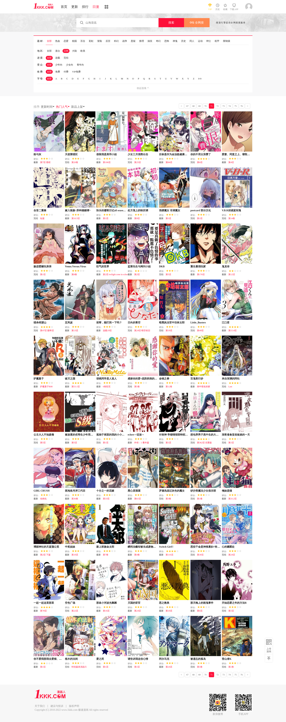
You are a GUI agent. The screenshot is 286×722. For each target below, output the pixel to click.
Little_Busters (198, 322)
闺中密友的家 (203, 386)
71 (211, 106)
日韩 (66, 50)
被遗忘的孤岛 (198, 659)
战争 (124, 41)
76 (242, 106)
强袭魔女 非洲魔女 (169, 210)
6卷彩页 (107, 386)
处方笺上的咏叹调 (138, 210)
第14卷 (231, 218)
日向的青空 (134, 322)
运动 (200, 41)
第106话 (107, 162)
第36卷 (75, 498)
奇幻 (158, 41)
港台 (57, 50)
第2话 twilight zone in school (116, 274)
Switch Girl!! (166, 546)
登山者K (226, 659)
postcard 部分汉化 (200, 210)
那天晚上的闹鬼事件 (201, 602)
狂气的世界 (102, 266)
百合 (82, 41)
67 (187, 106)
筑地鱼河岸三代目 (75, 490)
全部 (49, 41)
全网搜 (197, 22)
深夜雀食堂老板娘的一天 (236, 434)
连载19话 (107, 330)
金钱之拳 (164, 378)
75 (236, 106)
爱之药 (100, 659)
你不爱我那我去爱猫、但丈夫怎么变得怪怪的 (59, 659)
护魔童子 (39, 378)
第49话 (200, 330)
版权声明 (74, 706)
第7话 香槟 (45, 162)
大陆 (74, 50)
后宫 (108, 41)
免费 (57, 71)
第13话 (75, 330)
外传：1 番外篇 (141, 442)
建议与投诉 (57, 706)
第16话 (106, 611)
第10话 (75, 554)
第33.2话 (232, 498)
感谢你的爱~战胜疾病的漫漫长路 (146, 378)
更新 (74, 7)
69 (199, 106)
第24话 (231, 554)
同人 (192, 41)
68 (193, 106)
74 (230, 106)
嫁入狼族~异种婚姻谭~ (78, 210)
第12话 (231, 274)
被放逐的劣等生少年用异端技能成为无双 (88, 434)
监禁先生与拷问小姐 (139, 266)
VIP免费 (76, 71)
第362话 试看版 (204, 442)
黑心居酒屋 (134, 490)
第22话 (75, 611)
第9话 (137, 218)
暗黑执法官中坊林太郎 (172, 322)
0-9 (199, 78)
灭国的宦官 (134, 602)
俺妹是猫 (227, 490)
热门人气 (63, 106)
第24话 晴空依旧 (142, 330)
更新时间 (48, 106)
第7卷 (105, 554)
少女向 (69, 64)
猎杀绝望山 (40, 322)
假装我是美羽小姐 (106, 154)
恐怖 (166, 41)
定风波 (69, 322)
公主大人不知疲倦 (44, 434)
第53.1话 (76, 386)
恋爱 (66, 41)
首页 (64, 7)
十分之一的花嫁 (105, 490)
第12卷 (169, 386)
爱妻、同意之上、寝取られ (237, 154)
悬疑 (133, 41)
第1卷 (199, 498)
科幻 (116, 41)
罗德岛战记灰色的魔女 (172, 490)
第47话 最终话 (47, 330)
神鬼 (175, 41)
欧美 (82, 50)
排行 (85, 7)
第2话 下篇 (45, 554)
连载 (57, 57)
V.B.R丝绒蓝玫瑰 (231, 210)
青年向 (80, 64)
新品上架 (78, 106)
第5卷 (137, 386)
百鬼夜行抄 (196, 378)
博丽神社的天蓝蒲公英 (46, 546)
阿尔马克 (164, 659)
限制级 (226, 41)
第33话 (106, 498)
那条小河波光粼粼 (106, 602)
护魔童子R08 (46, 386)
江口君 (225, 322)
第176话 (201, 274)
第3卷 (168, 498)
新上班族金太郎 (105, 546)
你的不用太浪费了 (200, 154)
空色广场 (70, 602)
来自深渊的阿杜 (231, 378)
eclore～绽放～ (136, 434)
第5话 (168, 274)
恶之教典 (164, 602)
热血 (57, 41)
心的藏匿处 (228, 546)
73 (224, 106)
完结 (66, 57)
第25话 (137, 162)
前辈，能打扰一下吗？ (109, 322)
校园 (74, 41)
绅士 (208, 41)
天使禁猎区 (71, 154)
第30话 (200, 554)
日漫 (95, 7)
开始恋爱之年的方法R (234, 602)
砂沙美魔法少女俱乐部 (203, 490)
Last (230, 386)
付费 (66, 71)
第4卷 (137, 554)
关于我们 (40, 706)
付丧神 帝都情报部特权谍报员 (176, 434)
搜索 (171, 22)
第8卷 (74, 274)
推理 (141, 41)
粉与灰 (37, 154)
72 (218, 106)
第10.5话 (76, 218)
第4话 (231, 162)
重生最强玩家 (198, 266)
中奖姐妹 (70, 546)
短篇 (42, 218)
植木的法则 (71, 659)
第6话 (199, 162)
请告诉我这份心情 (138, 659)
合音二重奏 (40, 210)
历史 (183, 41)
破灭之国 (70, 378)
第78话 (43, 611)
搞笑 (150, 41)
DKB (162, 266)
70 (205, 106)
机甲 (217, 41)
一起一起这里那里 (44, 602)
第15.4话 (232, 330)
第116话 (169, 554)
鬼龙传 (225, 266)
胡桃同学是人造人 (106, 378)
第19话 (169, 330)
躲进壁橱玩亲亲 (42, 266)
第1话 (105, 218)
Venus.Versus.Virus (75, 266)
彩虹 (91, 41)
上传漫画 (268, 650)
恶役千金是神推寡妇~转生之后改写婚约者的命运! (218, 546)
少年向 (58, 64)
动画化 (43, 498)
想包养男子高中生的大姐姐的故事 (209, 434)
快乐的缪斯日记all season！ (111, 210)
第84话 (169, 162)
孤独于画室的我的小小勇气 (111, 434)
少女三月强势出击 (138, 154)
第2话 (137, 274)
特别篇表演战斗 (79, 667)
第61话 (137, 498)
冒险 (99, 41)
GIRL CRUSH (42, 490)
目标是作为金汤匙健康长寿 (174, 154)
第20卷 (75, 162)
